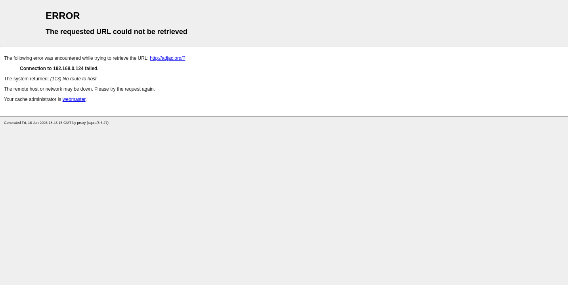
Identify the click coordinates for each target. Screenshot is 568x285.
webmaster (74, 99)
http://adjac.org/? (167, 58)
